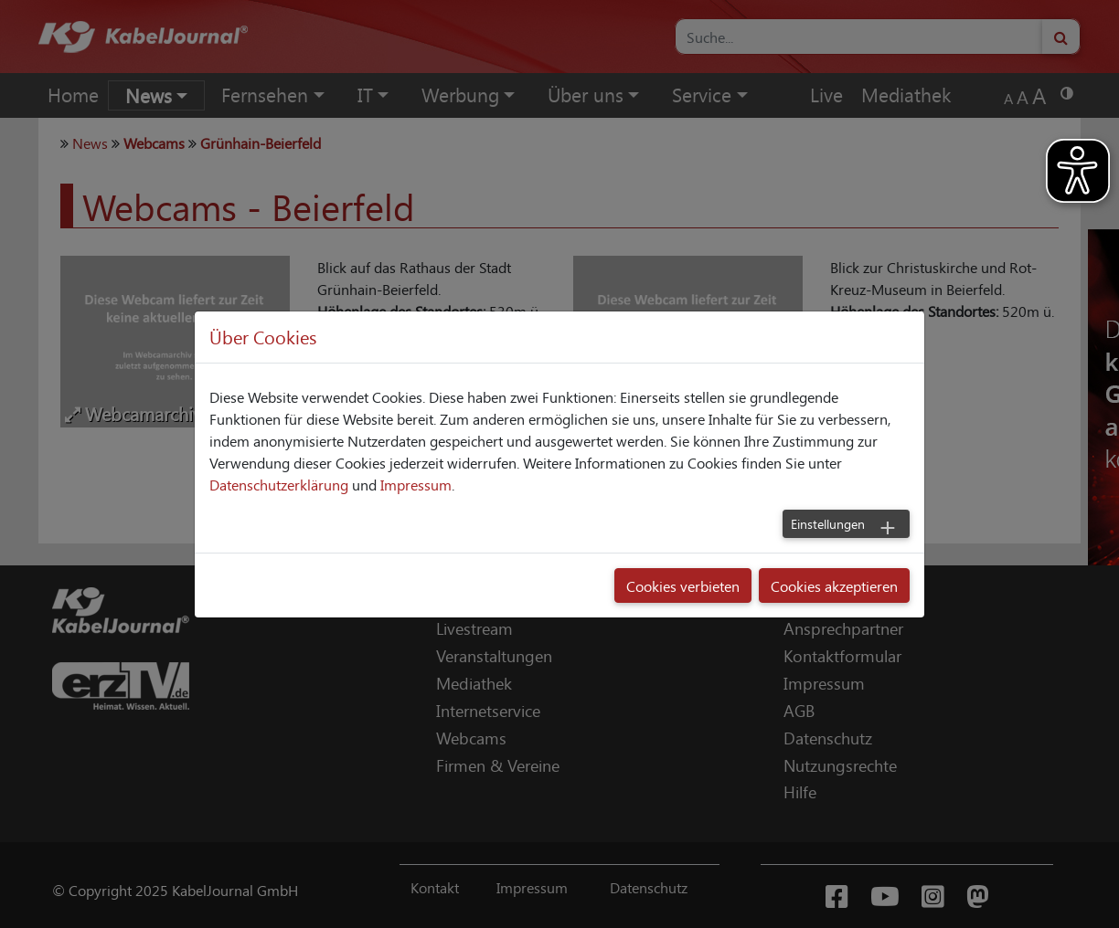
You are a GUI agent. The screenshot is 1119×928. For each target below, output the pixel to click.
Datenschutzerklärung (278, 484)
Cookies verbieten (683, 585)
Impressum (416, 484)
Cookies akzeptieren (834, 585)
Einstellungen (828, 523)
